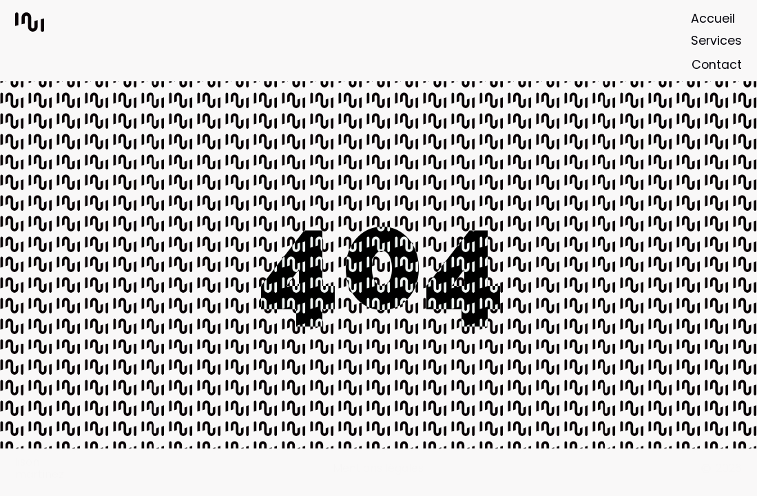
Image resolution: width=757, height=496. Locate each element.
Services (716, 40)
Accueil (713, 18)
